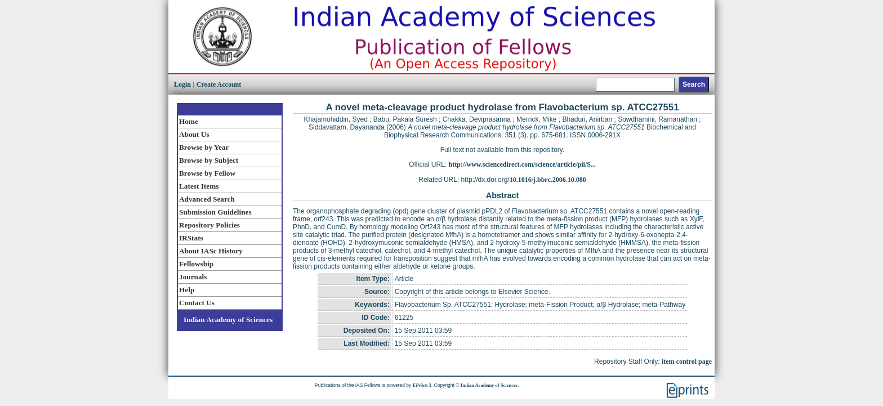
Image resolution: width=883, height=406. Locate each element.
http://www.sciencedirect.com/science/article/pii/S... (522, 164)
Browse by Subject (208, 160)
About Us (194, 134)
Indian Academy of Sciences (228, 319)
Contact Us (197, 302)
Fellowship (196, 264)
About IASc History (211, 251)
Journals (193, 277)
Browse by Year (204, 147)
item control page (687, 361)
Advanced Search (207, 199)
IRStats (191, 238)
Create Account (219, 84)
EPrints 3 (422, 385)
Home (188, 121)
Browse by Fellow (207, 173)
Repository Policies (209, 225)
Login (182, 84)
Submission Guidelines (215, 212)
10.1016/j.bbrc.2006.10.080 (548, 180)
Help (186, 289)
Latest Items (198, 186)
